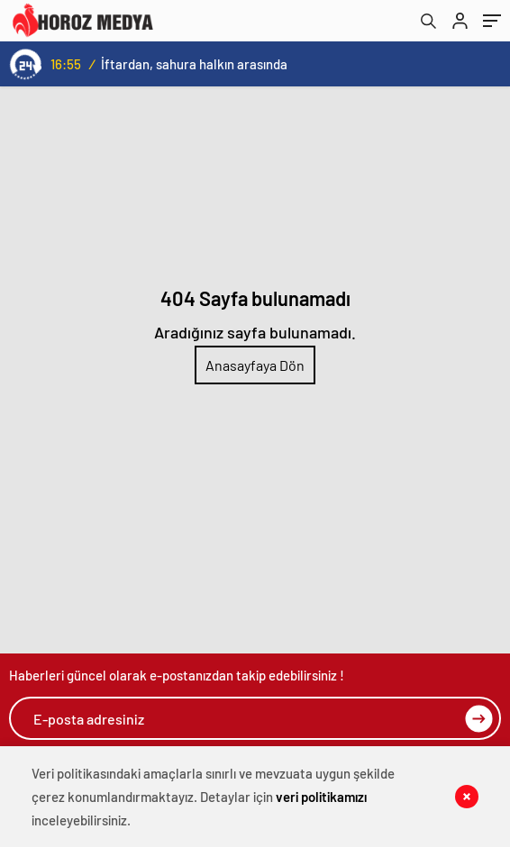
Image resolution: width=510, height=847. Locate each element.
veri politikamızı (321, 796)
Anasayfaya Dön (255, 365)
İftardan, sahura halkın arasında (194, 64)
